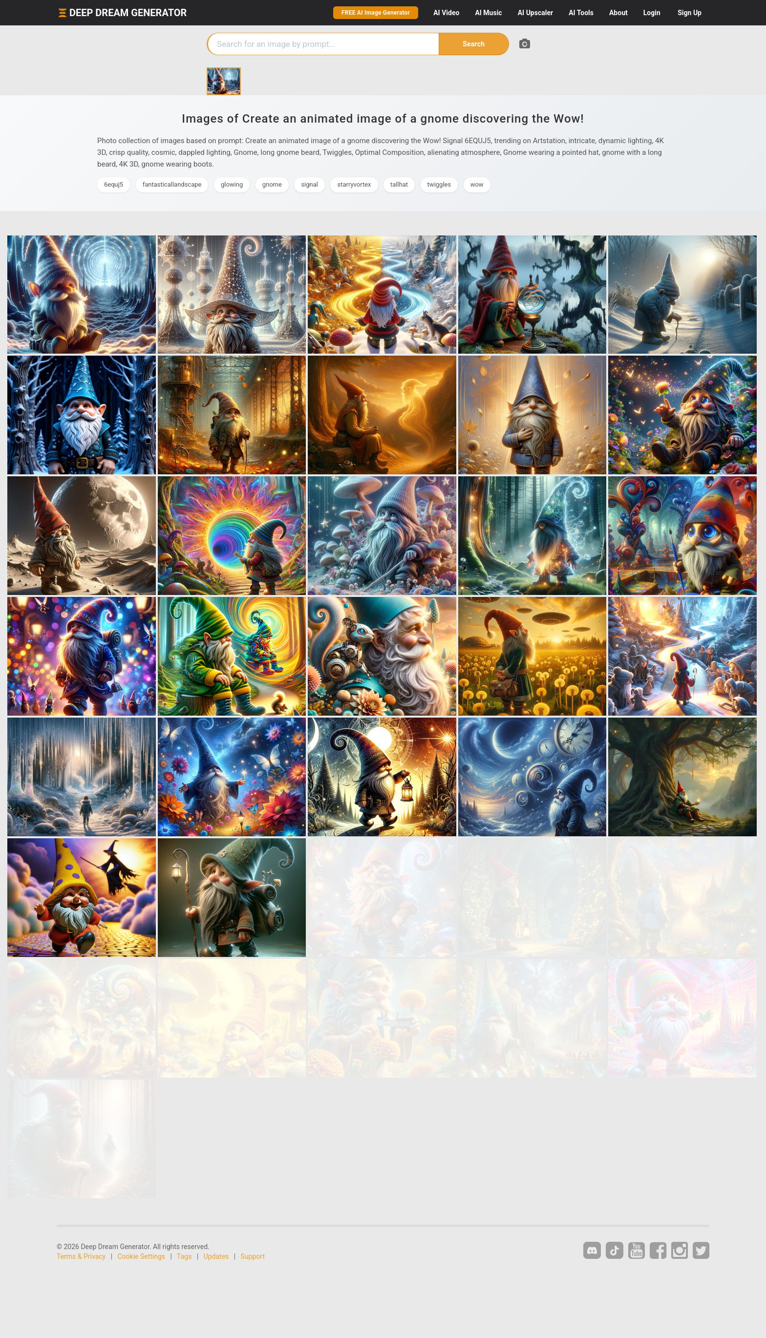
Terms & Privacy (81, 1256)
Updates (216, 1256)
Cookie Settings (142, 1256)
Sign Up (690, 13)
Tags (184, 1256)
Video (446, 13)
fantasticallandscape (172, 184)
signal (309, 184)
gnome (272, 184)
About (618, 13)
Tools (581, 13)
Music (488, 13)
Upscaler (535, 13)
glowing (232, 184)
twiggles (439, 184)
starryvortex (354, 184)
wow (477, 184)
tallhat (399, 184)
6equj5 (113, 184)
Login (651, 13)
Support (253, 1256)
